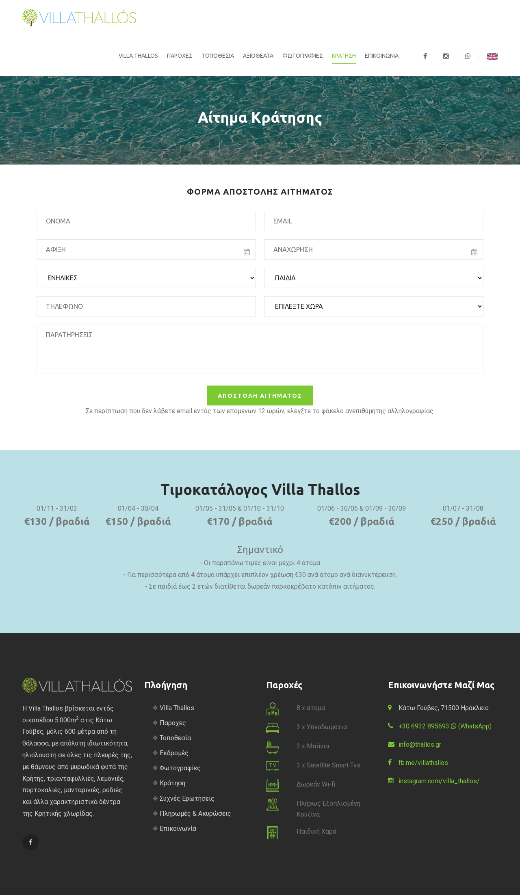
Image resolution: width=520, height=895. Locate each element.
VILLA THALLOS (138, 55)
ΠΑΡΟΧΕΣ (180, 55)
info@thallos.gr (420, 744)
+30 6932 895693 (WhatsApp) (445, 726)
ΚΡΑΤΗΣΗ (344, 55)
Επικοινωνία (178, 828)
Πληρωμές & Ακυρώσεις (195, 813)
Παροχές (173, 723)
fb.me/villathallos (423, 763)
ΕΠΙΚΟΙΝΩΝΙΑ (382, 55)
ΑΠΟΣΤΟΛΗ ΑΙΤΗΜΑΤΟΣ (260, 395)
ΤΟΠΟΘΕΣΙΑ (218, 55)
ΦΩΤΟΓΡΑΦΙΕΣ (302, 55)
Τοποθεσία (175, 738)
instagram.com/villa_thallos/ (439, 781)
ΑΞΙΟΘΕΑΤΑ (258, 55)
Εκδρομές (174, 753)
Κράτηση (172, 783)
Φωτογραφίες (180, 768)
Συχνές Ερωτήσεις (187, 798)
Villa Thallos (177, 708)
